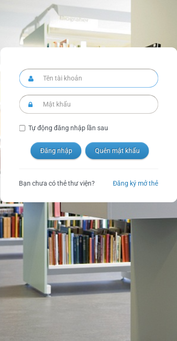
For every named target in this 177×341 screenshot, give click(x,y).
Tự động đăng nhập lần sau (68, 128)
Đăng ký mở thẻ (135, 183)
